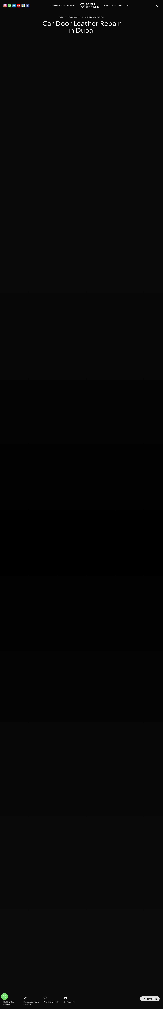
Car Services (56, 6)
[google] (23, 5)
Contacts (123, 5)
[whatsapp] (9, 5)
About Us (108, 6)
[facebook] (27, 5)
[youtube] (18, 5)
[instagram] (5, 5)
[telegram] (14, 5)
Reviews (71, 5)
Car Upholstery (74, 17)
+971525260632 (157, 5)
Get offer (150, 998)
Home (61, 17)
